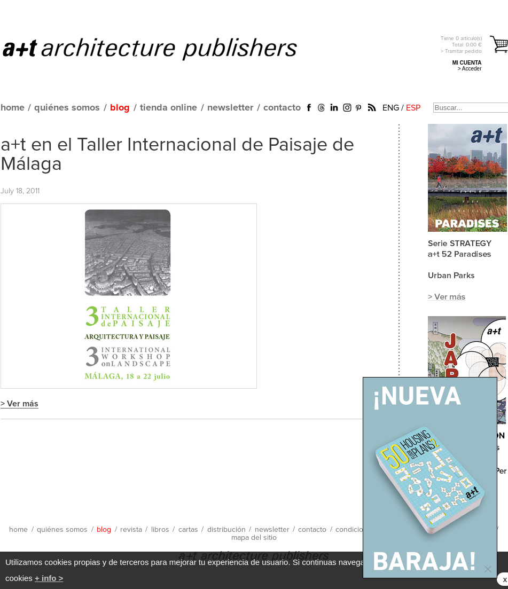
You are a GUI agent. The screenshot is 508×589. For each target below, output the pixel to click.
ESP (413, 108)
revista (131, 529)
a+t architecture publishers (163, 48)
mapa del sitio (254, 537)
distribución (226, 529)
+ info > (49, 578)
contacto (282, 108)
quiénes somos (67, 108)
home (13, 108)
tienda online (168, 108)
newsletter (230, 108)
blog (120, 108)
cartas (188, 529)
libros (160, 529)
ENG (390, 108)
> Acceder (470, 69)
